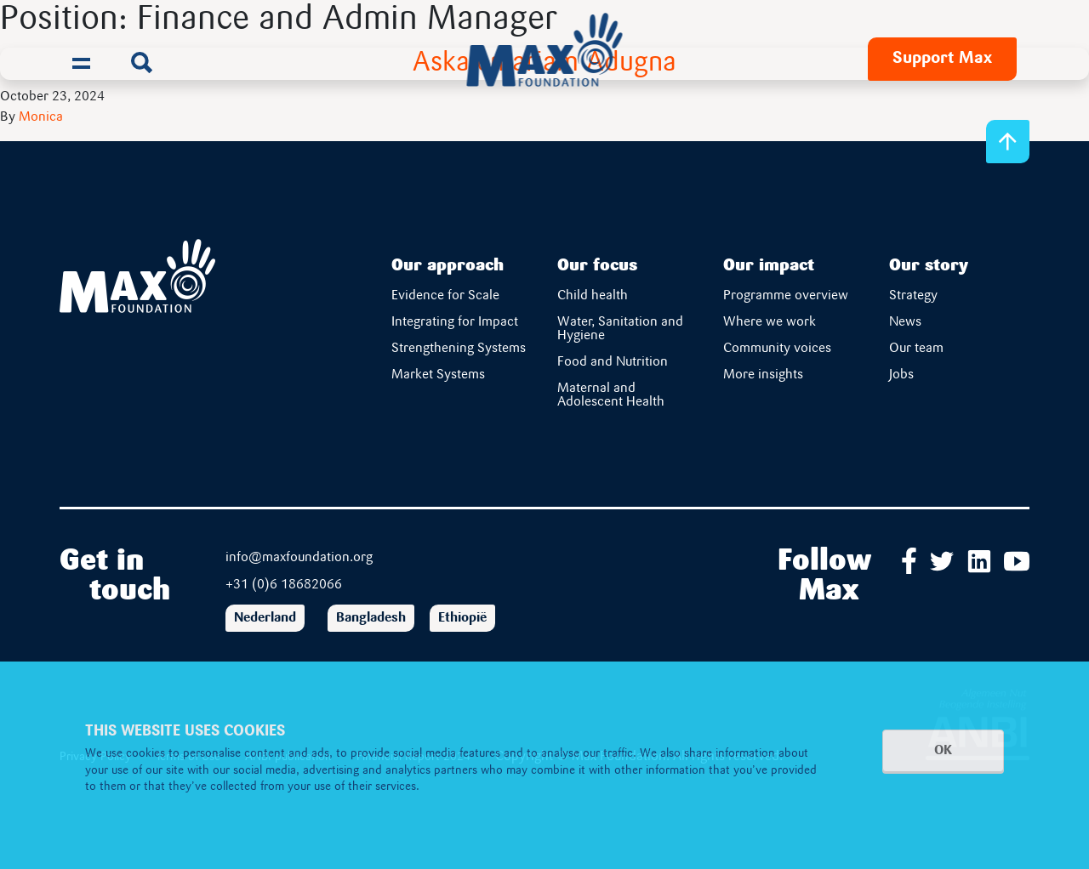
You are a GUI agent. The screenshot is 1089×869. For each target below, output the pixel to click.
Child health (592, 296)
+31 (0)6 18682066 (283, 585)
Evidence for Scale (445, 296)
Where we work (769, 322)
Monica (41, 117)
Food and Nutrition (612, 362)
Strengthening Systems (459, 348)
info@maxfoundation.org (299, 558)
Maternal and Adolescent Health (610, 395)
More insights (763, 375)
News (905, 322)
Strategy (913, 296)
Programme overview (785, 296)
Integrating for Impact (454, 322)
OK (943, 751)
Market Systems (438, 375)
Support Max (942, 58)
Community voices (777, 348)
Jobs (901, 375)
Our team (916, 348)
